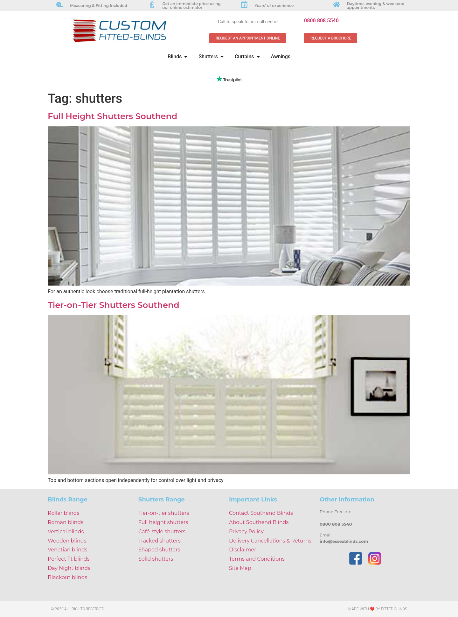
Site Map (240, 568)
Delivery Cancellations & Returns (270, 541)
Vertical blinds (66, 531)
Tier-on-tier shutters (163, 513)
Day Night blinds (69, 568)
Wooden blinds (67, 541)
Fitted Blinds (394, 609)
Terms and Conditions (257, 559)
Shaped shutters (159, 550)
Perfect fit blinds (68, 559)
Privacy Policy (246, 531)
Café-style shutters (161, 531)
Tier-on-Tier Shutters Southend (113, 305)
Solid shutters (155, 559)
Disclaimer (242, 550)
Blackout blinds (67, 577)
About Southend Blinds (258, 522)
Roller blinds (63, 513)
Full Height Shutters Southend (112, 116)
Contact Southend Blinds (261, 513)
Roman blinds (65, 522)
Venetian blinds (67, 550)
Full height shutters (163, 522)
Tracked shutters (159, 541)
